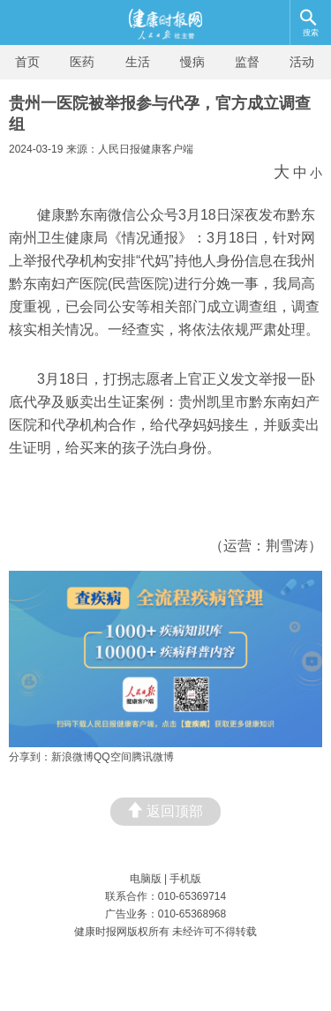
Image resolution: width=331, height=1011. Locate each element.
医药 (82, 62)
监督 (247, 62)
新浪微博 (72, 757)
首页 (27, 62)
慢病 (192, 62)
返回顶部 (165, 810)
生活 (137, 62)
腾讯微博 (153, 757)
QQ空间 (113, 757)
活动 (302, 62)
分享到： (30, 757)
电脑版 (146, 878)
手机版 (185, 878)
